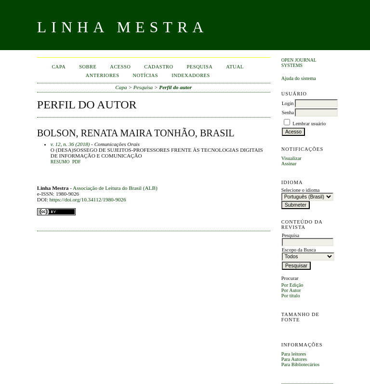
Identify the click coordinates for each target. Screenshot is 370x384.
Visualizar (291, 158)
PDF (76, 161)
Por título (290, 295)
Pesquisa (200, 66)
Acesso (120, 66)
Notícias (146, 75)
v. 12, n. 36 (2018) (70, 144)
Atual (235, 66)
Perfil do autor (175, 87)
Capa (59, 66)
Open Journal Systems (299, 62)
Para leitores (293, 354)
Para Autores (294, 359)
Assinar (289, 163)
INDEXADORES (191, 75)
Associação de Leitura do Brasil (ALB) (115, 188)
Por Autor (291, 290)
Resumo (60, 161)
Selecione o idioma (300, 190)
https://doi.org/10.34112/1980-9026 (88, 199)
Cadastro (158, 66)
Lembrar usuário (309, 123)
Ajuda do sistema (298, 78)
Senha (288, 112)
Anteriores (102, 75)
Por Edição (292, 285)
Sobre (87, 66)
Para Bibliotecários (300, 364)
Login (288, 103)
